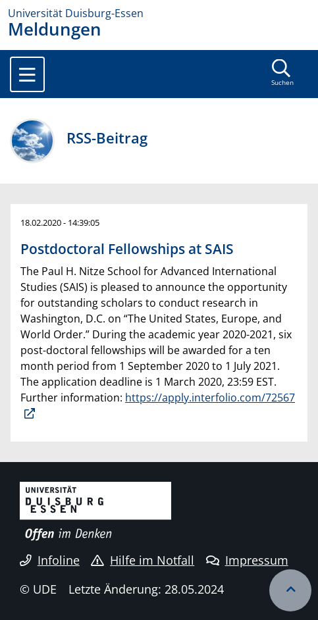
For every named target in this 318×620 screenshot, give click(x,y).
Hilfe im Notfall (142, 560)
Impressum (247, 560)
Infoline (50, 560)
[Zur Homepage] (159, 13)
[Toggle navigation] (27, 74)
